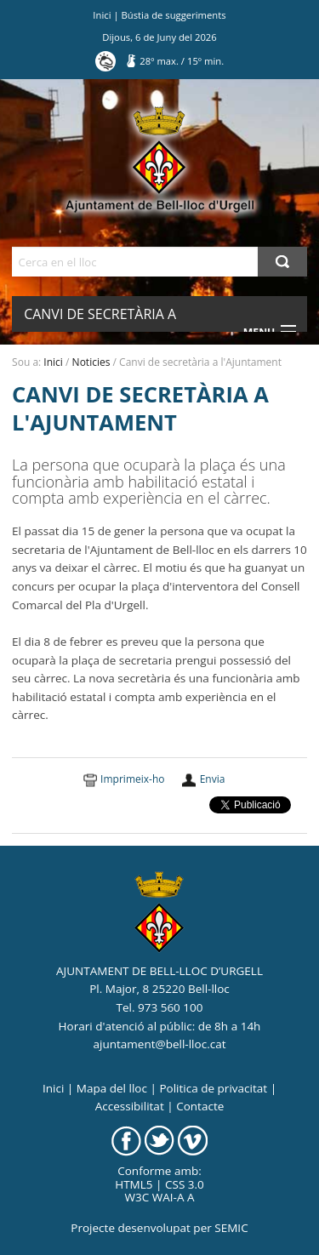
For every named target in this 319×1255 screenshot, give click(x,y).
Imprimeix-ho (132, 779)
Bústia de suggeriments (174, 15)
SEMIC (231, 1227)
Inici (102, 15)
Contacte (200, 1106)
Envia (212, 779)
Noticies (91, 362)
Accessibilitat (129, 1106)
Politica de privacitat (213, 1088)
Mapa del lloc (112, 1088)
